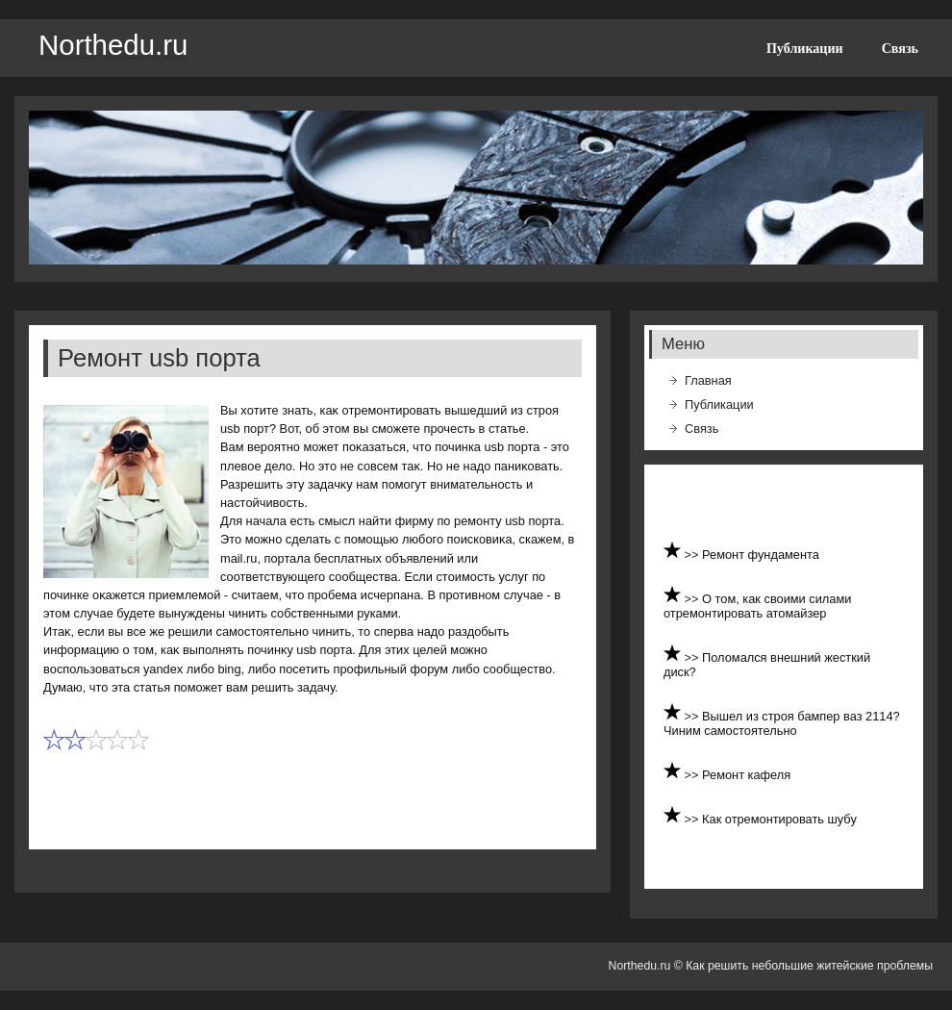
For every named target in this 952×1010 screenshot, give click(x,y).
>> (694, 554)
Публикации (804, 48)
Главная (708, 380)
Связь (900, 48)
